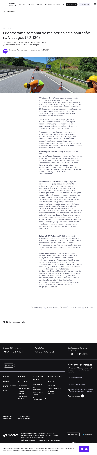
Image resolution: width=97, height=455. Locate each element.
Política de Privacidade (28, 440)
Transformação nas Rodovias (9, 386)
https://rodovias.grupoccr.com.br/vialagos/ (60, 156)
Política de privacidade (86, 391)
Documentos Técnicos (22, 397)
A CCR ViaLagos (8, 382)
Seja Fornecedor (54, 388)
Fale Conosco (37, 384)
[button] (84, 4)
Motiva (51, 382)
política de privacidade (50, 450)
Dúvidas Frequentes (37, 388)
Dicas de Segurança (21, 392)
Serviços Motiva (23, 382)
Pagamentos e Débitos (38, 393)
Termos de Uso (55, 440)
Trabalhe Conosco (55, 392)
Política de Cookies (43, 440)
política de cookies (33, 450)
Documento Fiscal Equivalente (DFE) (24, 417)
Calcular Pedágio (23, 388)
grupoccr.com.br (49, 287)
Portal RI (52, 385)
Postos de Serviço (24, 385)
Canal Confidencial (39, 398)
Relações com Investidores (7, 417)
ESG (5, 390)
